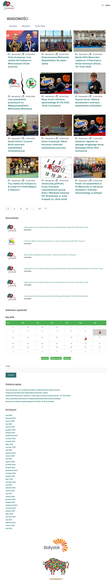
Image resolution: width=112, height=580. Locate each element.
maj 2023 (9, 519)
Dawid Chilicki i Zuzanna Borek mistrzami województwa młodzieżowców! (20, 146)
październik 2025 (11, 435)
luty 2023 (9, 528)
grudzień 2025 (11, 430)
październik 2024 (11, 470)
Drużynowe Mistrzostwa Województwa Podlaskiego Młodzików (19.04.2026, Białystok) (54, 296)
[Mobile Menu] (106, 5)
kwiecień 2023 (11, 522)
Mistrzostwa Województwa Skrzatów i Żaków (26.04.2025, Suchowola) (48, 254)
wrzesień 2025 (11, 438)
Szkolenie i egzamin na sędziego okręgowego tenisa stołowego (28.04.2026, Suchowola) (89, 146)
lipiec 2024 (9, 479)
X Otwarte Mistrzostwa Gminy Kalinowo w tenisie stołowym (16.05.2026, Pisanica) (52, 241)
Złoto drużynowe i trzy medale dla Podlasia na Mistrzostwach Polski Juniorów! (19, 62)
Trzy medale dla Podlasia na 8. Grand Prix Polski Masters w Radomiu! (22, 186)
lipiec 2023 (9, 514)
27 (39, 208)
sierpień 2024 (10, 476)
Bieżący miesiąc (56, 358)
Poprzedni (45, 358)
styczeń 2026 (10, 427)
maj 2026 (9, 415)
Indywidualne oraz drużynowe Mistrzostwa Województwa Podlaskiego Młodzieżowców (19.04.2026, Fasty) (61, 268)
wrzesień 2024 (11, 473)
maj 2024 (9, 485)
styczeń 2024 (10, 496)
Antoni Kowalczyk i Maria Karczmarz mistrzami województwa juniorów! (54, 144)
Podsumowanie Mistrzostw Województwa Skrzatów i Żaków (55, 60)
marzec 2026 (10, 421)
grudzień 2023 (11, 499)
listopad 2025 (10, 432)
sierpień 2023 (10, 511)
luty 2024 (9, 493)
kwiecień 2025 (11, 453)
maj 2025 (9, 450)
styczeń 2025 (10, 461)
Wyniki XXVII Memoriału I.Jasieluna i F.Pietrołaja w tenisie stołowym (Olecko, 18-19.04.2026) (88, 62)
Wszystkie (13, 26)
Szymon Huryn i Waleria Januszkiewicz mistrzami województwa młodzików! (88, 102)
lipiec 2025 (9, 444)
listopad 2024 (10, 467)
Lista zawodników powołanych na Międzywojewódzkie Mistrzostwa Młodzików (20, 104)
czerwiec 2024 (11, 482)
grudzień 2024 (11, 464)
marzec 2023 (10, 525)
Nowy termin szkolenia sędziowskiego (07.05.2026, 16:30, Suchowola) (56, 102)
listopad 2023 (10, 502)
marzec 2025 (10, 456)
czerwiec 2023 (11, 516)
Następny (67, 358)
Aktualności (26, 26)
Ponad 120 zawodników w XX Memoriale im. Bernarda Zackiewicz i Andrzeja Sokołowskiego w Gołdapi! (89, 188)
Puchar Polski (40, 26)
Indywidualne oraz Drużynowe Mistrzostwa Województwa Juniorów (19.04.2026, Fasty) (54, 282)
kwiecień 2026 (11, 418)
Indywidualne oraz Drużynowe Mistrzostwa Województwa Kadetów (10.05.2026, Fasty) (54, 227)
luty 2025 (9, 458)
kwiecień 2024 (11, 487)
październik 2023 (11, 505)
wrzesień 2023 (11, 508)
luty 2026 (9, 424)
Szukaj (8, 366)
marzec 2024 (10, 490)
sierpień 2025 (10, 441)
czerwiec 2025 (11, 447)
